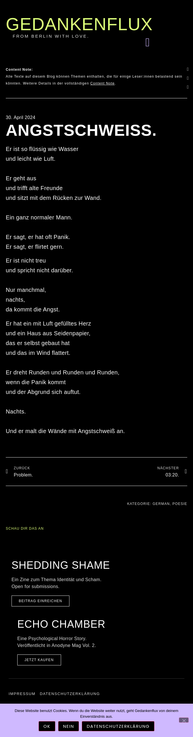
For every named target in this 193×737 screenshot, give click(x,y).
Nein (68, 726)
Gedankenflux (79, 24)
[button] (147, 42)
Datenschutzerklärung (70, 694)
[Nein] (184, 720)
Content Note (102, 83)
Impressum (22, 694)
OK (46, 726)
